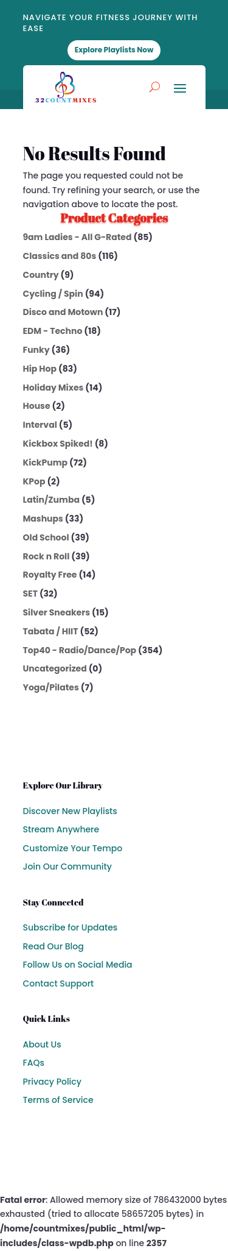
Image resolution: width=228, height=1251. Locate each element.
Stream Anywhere (61, 829)
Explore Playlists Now (114, 49)
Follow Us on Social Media (78, 965)
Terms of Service (58, 1100)
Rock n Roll (46, 556)
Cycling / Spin (53, 294)
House (36, 406)
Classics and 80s (60, 256)
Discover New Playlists (70, 811)
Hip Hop (40, 369)
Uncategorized (55, 668)
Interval (40, 425)
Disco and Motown (63, 312)
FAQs (33, 1063)
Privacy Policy (52, 1082)
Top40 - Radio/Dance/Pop (80, 650)
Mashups (43, 518)
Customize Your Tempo (73, 848)
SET (30, 593)
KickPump (45, 462)
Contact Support (58, 983)
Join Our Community (67, 866)
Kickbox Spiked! (58, 444)
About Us (42, 1044)
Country (41, 275)
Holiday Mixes (53, 387)
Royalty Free (50, 575)
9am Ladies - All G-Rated (77, 237)
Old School (46, 537)
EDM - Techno (53, 331)
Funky (36, 350)
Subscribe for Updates (70, 927)
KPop (34, 481)
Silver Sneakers (56, 612)
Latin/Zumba (51, 500)
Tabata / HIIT (50, 631)
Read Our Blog (53, 946)
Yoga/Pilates (51, 687)
